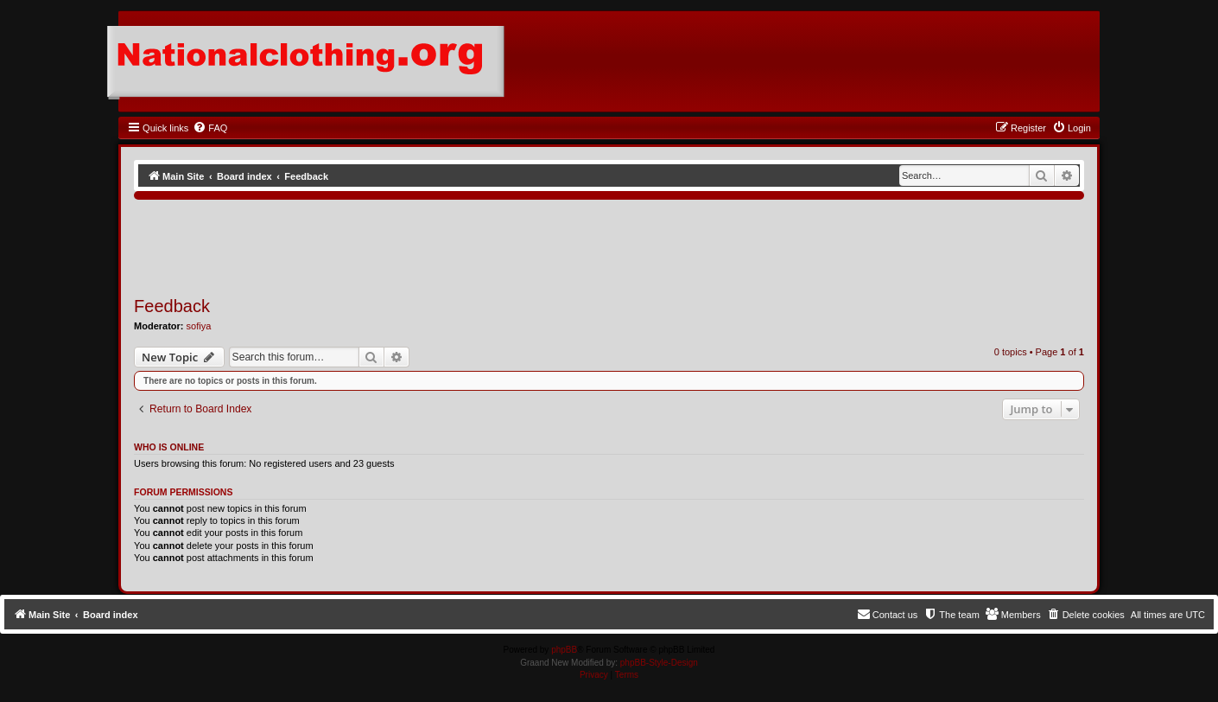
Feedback (172, 306)
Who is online (169, 447)
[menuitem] (210, 128)
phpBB (564, 649)
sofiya (199, 326)
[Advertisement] (448, 242)
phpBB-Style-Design (659, 662)
